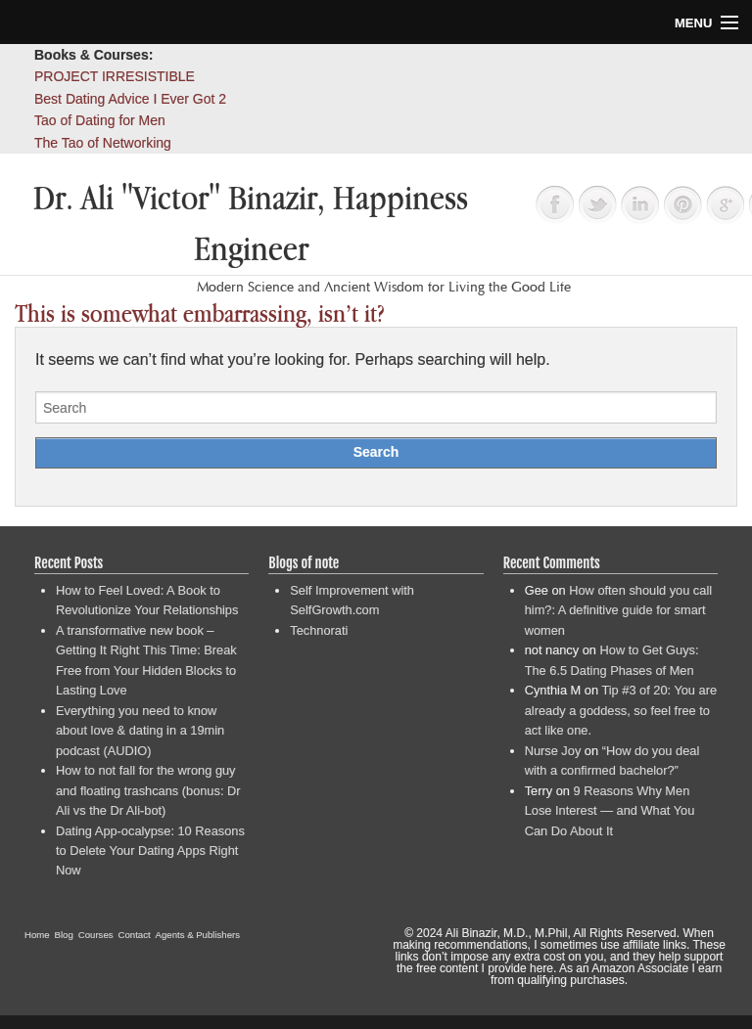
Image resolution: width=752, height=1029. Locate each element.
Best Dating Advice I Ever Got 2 (130, 99)
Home (37, 934)
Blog (64, 934)
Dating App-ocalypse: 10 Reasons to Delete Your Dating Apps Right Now (150, 851)
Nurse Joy (553, 750)
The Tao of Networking (102, 143)
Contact (134, 934)
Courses (96, 934)
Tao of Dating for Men (99, 120)
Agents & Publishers (198, 934)
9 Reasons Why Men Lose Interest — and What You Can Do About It (610, 810)
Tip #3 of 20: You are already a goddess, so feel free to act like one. (621, 710)
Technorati (319, 630)
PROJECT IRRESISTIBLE (114, 76)
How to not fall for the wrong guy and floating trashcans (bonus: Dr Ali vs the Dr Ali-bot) (148, 790)
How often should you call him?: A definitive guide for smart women (618, 610)
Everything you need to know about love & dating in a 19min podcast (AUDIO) (140, 730)
